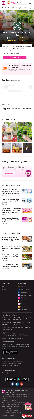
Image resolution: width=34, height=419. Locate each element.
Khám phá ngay (26, 73)
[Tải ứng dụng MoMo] (11, 379)
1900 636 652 (15, 361)
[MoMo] (2, 8)
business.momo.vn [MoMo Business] (12, 365)
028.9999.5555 (25, 344)
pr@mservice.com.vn (12, 373)
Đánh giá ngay (8, 173)
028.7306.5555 (15, 344)
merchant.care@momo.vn (13, 363)
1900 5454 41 (11, 339)
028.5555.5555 (6, 346)
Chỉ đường (9, 50)
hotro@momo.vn (11, 341)
